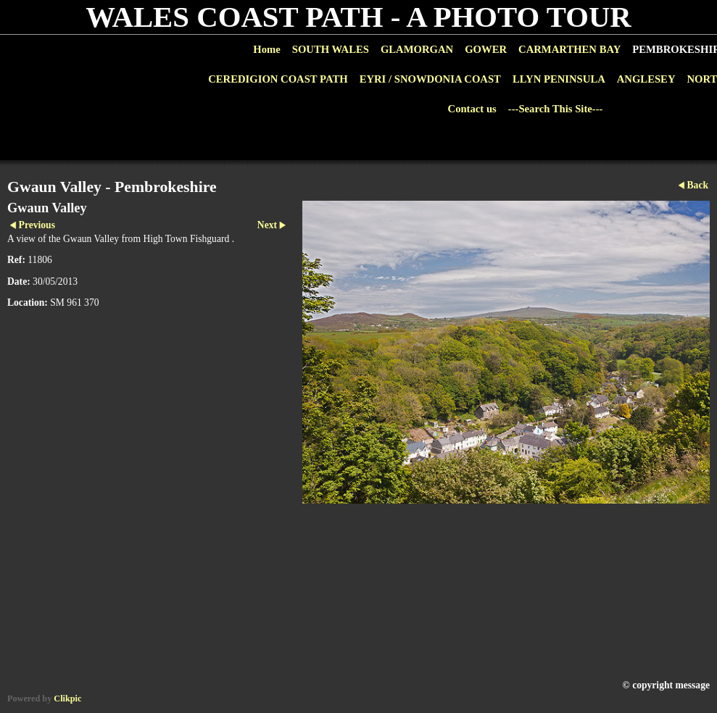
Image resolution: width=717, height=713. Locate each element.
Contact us (472, 108)
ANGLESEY (646, 79)
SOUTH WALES (330, 49)
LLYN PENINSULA (559, 79)
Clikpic (67, 698)
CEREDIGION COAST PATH (277, 79)
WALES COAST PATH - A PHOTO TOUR (358, 17)
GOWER (486, 49)
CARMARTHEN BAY (569, 49)
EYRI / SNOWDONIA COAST (430, 79)
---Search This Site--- (555, 108)
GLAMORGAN (417, 49)
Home (266, 49)
